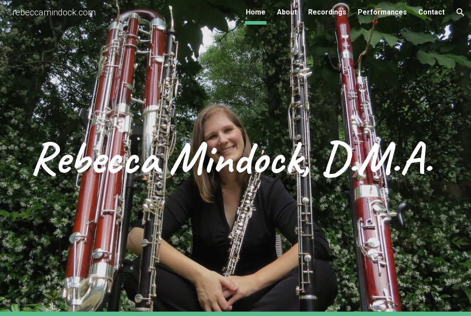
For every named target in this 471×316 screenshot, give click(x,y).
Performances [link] (382, 12)
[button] (460, 12)
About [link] (287, 12)
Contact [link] (431, 12)
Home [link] (256, 12)
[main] (235, 158)
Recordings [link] (327, 12)
